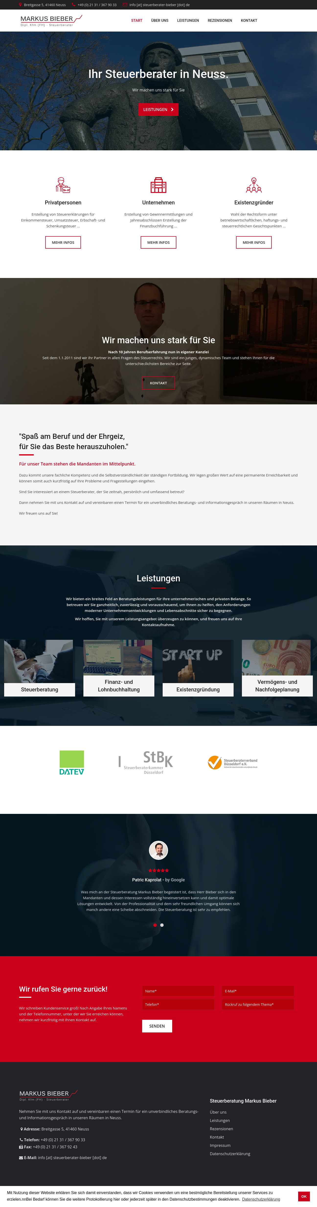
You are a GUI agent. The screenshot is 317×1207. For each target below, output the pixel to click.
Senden (157, 1026)
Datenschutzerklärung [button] (261, 1199)
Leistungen (188, 20)
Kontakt (249, 20)
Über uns (159, 20)
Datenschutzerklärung (230, 1153)
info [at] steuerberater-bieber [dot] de (156, 4)
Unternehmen (158, 202)
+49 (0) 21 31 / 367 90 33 (97, 4)
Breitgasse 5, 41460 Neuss (45, 4)
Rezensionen (220, 20)
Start (137, 20)
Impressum (220, 1145)
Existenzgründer (253, 202)
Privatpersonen (63, 202)
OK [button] (304, 1196)
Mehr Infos (63, 242)
